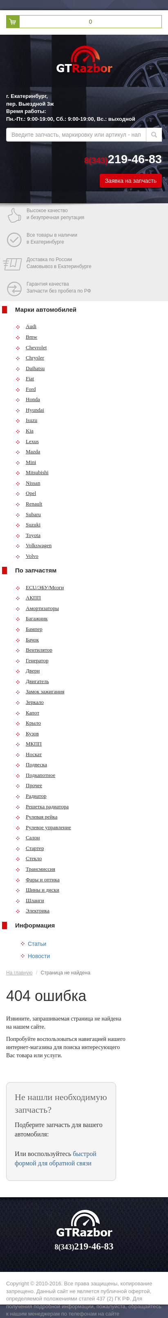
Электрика (32, 911)
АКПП (28, 598)
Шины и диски (37, 890)
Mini (26, 462)
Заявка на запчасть (131, 181)
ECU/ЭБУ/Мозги (40, 587)
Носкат (29, 754)
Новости (39, 956)
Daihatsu (30, 368)
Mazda (28, 451)
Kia (25, 431)
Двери (28, 671)
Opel (26, 493)
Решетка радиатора (42, 806)
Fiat (25, 378)
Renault (29, 504)
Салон (28, 837)
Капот (27, 713)
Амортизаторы (37, 608)
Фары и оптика (38, 879)
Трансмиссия (35, 869)
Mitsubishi (32, 472)
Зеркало (30, 702)
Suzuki (28, 524)
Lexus (27, 441)
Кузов (27, 733)
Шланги (30, 900)
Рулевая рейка (37, 817)
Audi (26, 326)
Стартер (30, 848)
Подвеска (31, 764)
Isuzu (26, 420)
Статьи (37, 944)
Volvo (27, 556)
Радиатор (31, 796)
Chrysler (30, 358)
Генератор (32, 660)
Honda (28, 399)
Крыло (28, 723)
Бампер (29, 629)
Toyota (28, 535)
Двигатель (32, 681)
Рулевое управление (43, 827)
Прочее (29, 785)
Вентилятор (34, 650)
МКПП (29, 744)
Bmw (26, 337)
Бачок (27, 640)
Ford (26, 389)
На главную (19, 973)
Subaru (28, 514)
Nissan (28, 483)
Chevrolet (31, 347)
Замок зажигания (40, 691)
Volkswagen (34, 545)
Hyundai (30, 410)
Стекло (29, 858)
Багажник (32, 618)
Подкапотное (35, 775)
